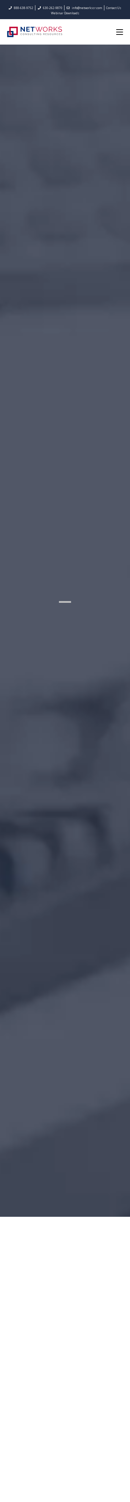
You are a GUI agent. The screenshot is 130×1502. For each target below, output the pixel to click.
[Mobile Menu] (119, 31)
